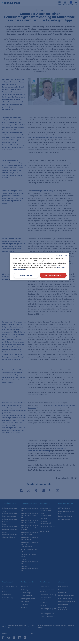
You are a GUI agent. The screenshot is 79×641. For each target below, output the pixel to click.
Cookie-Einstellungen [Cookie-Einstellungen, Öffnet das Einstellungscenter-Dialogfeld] (26, 275)
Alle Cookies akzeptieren (53, 275)
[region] (39, 266)
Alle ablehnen (60, 256)
